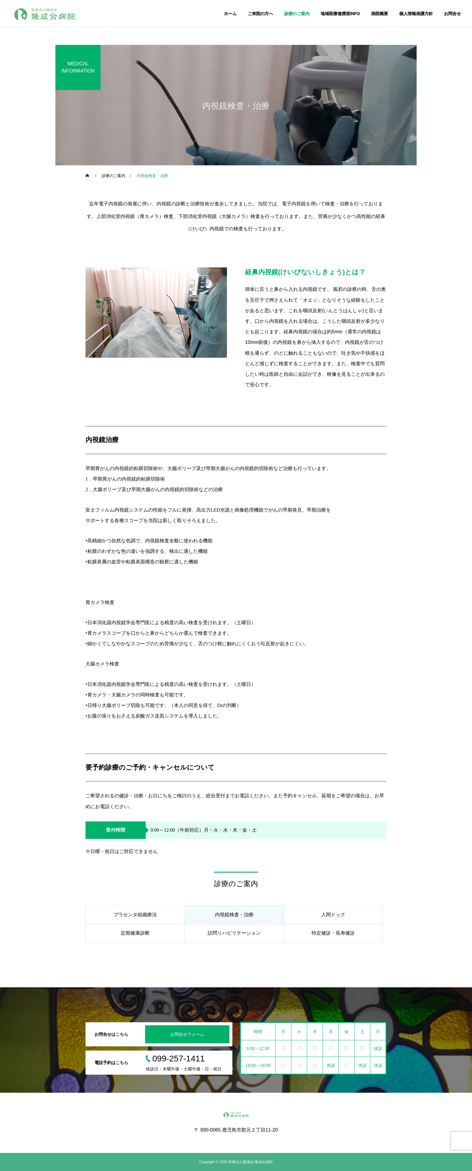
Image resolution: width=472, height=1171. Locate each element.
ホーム (230, 13)
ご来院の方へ (260, 13)
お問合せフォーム (187, 1034)
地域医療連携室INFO (340, 13)
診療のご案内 (296, 13)
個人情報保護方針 (416, 13)
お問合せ (452, 13)
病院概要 (379, 13)
